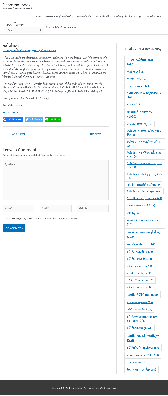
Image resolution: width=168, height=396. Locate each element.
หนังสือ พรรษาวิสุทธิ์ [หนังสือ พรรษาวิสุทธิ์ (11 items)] (139, 310)
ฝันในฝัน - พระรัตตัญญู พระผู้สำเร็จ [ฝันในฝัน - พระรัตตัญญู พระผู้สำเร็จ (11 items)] (144, 176)
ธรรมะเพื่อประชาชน (154, 16)
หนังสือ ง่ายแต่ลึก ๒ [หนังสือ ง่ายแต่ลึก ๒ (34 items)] (140, 259)
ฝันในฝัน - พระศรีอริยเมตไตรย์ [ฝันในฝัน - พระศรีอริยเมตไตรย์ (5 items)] (143, 185)
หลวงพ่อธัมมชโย (84, 16)
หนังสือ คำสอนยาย (48, 51)
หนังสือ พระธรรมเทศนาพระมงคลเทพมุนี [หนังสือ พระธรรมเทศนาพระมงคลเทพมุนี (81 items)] (142, 319)
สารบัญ (39, 16)
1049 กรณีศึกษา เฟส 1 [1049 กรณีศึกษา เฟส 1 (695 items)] (141, 62)
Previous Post (17, 134)
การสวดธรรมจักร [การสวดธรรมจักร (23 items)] (138, 86)
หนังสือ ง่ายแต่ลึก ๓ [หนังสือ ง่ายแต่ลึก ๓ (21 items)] (139, 266)
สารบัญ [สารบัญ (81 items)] (133, 213)
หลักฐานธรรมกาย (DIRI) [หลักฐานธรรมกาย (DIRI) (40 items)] (143, 355)
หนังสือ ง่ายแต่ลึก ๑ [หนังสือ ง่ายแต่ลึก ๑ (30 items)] (140, 252)
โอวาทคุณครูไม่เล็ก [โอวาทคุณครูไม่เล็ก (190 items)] (141, 370)
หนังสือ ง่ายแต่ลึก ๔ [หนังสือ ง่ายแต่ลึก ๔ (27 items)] (139, 273)
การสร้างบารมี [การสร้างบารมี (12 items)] (136, 79)
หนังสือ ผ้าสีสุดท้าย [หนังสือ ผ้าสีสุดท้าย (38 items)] (140, 303)
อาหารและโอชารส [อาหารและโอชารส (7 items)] (137, 362)
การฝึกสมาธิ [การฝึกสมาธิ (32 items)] (136, 72)
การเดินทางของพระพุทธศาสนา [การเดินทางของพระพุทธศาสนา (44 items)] (144, 95)
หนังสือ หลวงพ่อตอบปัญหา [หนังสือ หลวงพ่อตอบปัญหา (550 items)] (143, 338)
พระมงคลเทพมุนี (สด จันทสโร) (59, 16)
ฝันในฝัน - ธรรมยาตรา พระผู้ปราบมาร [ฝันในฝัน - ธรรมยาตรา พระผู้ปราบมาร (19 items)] (144, 165)
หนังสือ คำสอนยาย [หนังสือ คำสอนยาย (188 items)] (141, 245)
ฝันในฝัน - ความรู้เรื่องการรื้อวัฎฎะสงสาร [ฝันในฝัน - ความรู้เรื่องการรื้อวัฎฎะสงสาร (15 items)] (144, 155)
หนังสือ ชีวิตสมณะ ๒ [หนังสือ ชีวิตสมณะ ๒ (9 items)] (139, 287)
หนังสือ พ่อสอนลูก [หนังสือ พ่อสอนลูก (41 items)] (139, 328)
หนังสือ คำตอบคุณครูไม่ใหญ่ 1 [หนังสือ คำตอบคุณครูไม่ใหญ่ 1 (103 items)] (144, 223)
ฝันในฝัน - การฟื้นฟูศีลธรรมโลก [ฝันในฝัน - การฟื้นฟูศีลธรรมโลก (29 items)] (144, 144)
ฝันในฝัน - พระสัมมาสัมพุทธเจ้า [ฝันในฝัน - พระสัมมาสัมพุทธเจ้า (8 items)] (144, 191)
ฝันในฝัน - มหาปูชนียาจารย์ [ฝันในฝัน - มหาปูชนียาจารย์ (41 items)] (144, 199)
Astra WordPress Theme (105, 388)
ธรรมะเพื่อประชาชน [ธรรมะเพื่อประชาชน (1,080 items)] (139, 114)
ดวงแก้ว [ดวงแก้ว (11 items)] (133, 104)
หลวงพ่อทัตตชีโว (103, 16)
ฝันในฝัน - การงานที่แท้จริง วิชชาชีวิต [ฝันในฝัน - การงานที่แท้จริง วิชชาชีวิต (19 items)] (144, 133)
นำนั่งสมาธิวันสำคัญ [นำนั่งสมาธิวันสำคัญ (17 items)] (139, 124)
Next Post (96, 134)
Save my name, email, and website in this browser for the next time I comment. (42, 222)
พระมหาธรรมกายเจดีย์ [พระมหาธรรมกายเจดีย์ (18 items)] (141, 206)
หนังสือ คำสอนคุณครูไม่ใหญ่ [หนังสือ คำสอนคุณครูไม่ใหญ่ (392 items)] (143, 235)
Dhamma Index (17, 5)
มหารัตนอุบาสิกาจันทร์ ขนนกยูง (127, 16)
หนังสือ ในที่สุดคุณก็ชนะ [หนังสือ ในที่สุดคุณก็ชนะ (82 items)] (143, 348)
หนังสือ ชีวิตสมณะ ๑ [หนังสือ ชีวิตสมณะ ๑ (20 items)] (140, 280)
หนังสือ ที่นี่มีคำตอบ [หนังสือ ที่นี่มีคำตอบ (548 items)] (142, 295)
